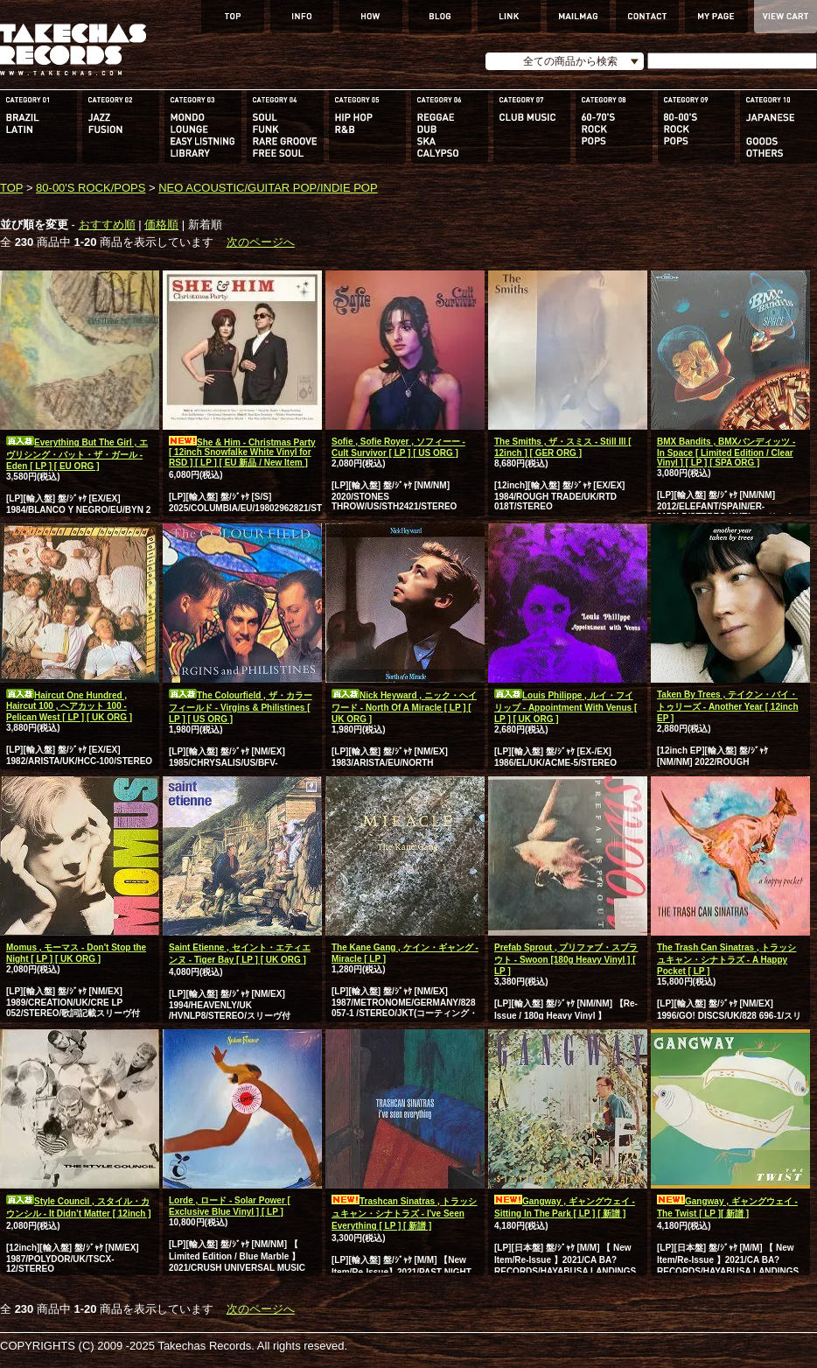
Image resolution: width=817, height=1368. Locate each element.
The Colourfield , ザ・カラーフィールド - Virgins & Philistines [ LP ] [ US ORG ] (240, 707)
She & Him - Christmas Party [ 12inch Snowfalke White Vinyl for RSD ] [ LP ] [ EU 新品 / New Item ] (242, 452)
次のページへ (261, 242)
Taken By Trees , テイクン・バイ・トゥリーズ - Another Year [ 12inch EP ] (728, 706)
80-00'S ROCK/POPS (90, 187)
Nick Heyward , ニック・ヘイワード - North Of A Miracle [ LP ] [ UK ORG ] (404, 707)
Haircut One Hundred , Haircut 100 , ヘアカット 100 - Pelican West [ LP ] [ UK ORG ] (69, 706)
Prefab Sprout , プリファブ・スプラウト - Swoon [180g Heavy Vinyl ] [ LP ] (566, 959)
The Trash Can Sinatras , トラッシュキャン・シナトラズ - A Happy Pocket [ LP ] (726, 959)
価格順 (161, 224)
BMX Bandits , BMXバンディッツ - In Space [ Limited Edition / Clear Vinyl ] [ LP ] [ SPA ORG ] (726, 452)
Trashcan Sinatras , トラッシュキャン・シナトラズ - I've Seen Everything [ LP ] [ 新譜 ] (405, 1213)
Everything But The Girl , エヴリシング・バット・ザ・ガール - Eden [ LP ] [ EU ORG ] (77, 454)
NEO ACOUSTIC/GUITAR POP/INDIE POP (267, 187)
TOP (11, 187)
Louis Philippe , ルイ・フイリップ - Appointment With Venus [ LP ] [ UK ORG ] (565, 707)
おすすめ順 (107, 224)
